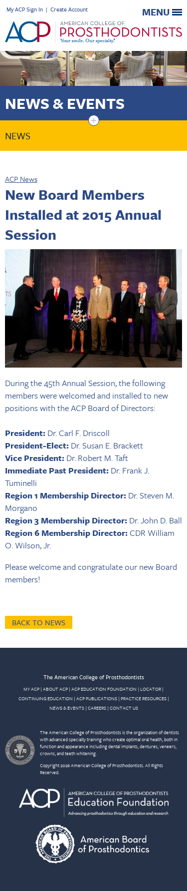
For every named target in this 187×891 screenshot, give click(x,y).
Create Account (69, 9)
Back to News (38, 622)
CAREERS (97, 707)
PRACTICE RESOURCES (144, 698)
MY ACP (31, 688)
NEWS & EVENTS (66, 707)
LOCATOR (150, 688)
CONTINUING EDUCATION (45, 698)
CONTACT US (124, 707)
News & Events (65, 103)
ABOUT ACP (55, 688)
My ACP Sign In (24, 9)
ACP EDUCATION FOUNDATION (104, 688)
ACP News (21, 178)
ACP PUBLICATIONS (96, 698)
